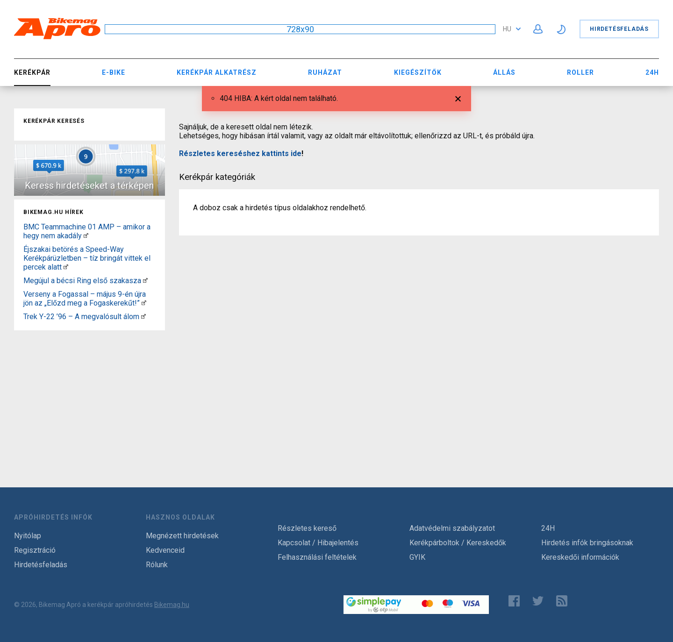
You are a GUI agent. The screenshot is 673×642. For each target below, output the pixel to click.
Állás (504, 72)
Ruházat (325, 72)
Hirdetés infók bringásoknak (587, 542)
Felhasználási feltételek (317, 557)
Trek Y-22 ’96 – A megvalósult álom (81, 316)
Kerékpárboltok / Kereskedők (457, 542)
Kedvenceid (165, 550)
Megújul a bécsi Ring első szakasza (82, 280)
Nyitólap (27, 535)
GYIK (417, 557)
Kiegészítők (418, 72)
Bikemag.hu (171, 604)
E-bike (113, 72)
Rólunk (157, 564)
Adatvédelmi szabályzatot (452, 528)
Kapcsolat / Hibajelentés (318, 542)
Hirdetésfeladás (619, 29)
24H (652, 72)
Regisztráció (35, 550)
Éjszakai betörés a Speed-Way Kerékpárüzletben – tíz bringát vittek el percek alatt (86, 258)
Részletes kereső (307, 528)
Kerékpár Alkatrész (217, 72)
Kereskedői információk (580, 557)
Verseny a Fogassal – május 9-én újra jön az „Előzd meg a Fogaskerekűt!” (84, 298)
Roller (580, 72)
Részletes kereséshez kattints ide (240, 153)
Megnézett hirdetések (182, 535)
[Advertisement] (89, 392)
